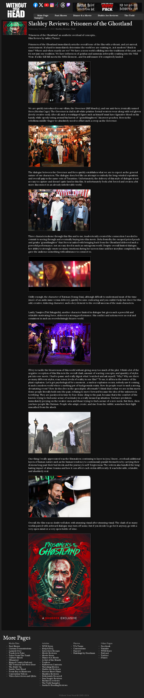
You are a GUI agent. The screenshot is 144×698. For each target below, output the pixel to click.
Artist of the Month (51, 660)
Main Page (42, 15)
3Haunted (14, 660)
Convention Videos (18, 674)
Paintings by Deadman (84, 653)
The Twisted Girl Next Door (22, 664)
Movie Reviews (49, 653)
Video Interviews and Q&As (22, 676)
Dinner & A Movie (50, 657)
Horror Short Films (51, 671)
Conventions (79, 648)
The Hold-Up (15, 667)
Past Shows (61, 15)
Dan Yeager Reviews (52, 678)
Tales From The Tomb (19, 655)
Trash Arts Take (17, 653)
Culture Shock (16, 657)
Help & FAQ (47, 648)
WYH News (47, 646)
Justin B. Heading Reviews (54, 685)
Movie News (48, 655)
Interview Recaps (51, 651)
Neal (73, 29)
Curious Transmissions (20, 648)
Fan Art (77, 651)
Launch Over (15, 651)
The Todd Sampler (51, 683)
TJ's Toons (78, 646)
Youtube (105, 648)
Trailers (46, 662)
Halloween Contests (52, 664)
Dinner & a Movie (82, 15)
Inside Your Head (17, 669)
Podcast (105, 653)
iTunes (104, 657)
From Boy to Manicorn (20, 671)
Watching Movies (50, 667)
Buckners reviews (51, 680)
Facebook (105, 646)
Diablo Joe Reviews (108, 15)
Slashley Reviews (63, 29)
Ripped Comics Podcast (20, 662)
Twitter (105, 655)
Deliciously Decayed (52, 676)
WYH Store (106, 651)
